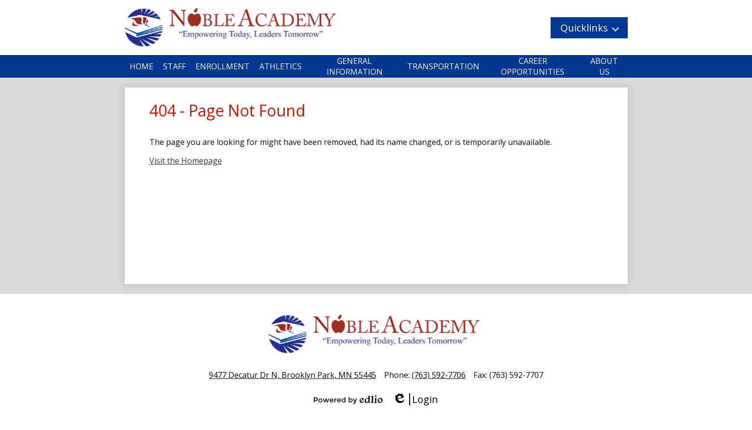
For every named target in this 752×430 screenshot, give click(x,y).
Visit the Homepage (185, 160)
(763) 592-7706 (439, 375)
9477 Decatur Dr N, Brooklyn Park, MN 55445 (292, 375)
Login (415, 399)
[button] (589, 27)
